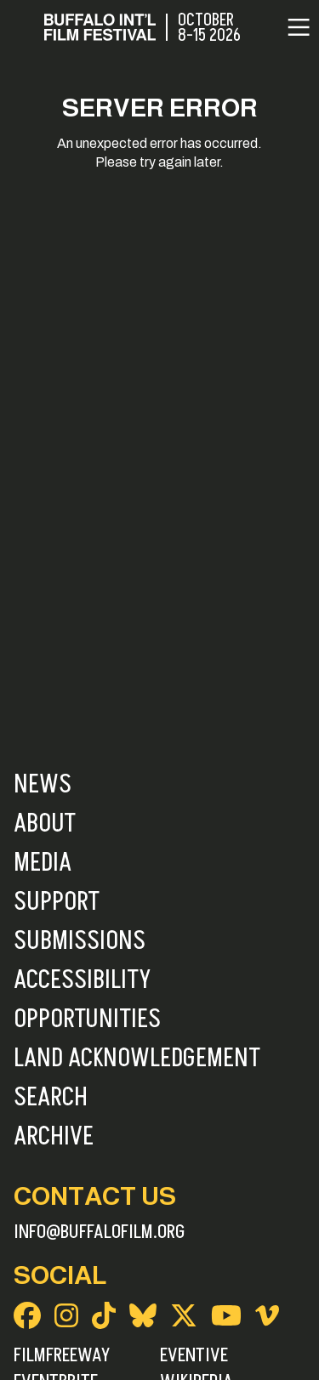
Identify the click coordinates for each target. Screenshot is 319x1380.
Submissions (79, 941)
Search (51, 1098)
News (42, 785)
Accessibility (82, 980)
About (45, 824)
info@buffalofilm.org (99, 1232)
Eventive (194, 1355)
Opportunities (87, 1019)
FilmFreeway (62, 1355)
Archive (54, 1137)
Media (42, 863)
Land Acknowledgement (137, 1058)
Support (57, 902)
